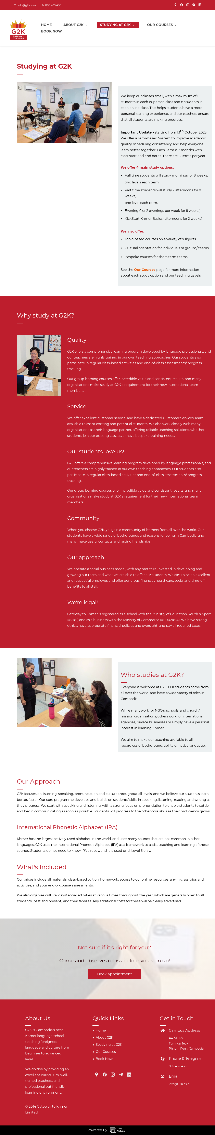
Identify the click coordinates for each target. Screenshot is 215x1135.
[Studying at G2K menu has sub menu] (119, 28)
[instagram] (187, 5)
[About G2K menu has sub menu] (76, 28)
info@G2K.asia (179, 1084)
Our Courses (144, 270)
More (155, 28)
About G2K (104, 1038)
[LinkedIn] (129, 1075)
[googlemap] (175, 5)
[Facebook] (105, 1075)
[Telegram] (121, 1075)
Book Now (104, 1059)
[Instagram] (113, 1075)
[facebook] (181, 5)
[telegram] (193, 5)
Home (101, 1031)
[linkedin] (200, 5)
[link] (39, 338)
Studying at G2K (109, 1045)
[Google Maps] (96, 1075)
